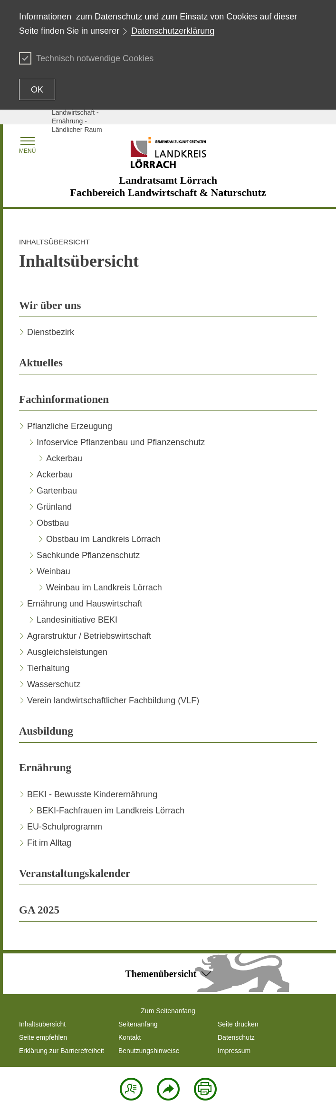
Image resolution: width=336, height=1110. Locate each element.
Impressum (234, 1050)
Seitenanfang (138, 1024)
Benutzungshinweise (148, 1050)
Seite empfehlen (43, 1037)
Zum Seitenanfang (168, 1011)
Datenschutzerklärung (172, 31)
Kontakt (129, 1037)
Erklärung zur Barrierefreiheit (61, 1050)
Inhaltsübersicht (42, 1024)
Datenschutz (236, 1037)
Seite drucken (238, 1024)
